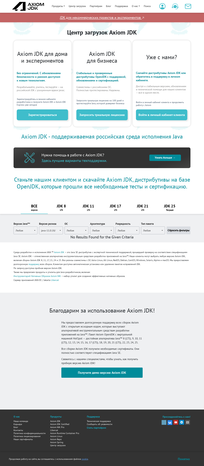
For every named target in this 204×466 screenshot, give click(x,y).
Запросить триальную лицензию (102, 115)
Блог (108, 6)
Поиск (147, 6)
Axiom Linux (56, 436)
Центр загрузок (77, 6)
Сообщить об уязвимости (99, 424)
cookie (85, 459)
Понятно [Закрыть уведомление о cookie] (184, 459)
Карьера (18, 424)
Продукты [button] (57, 6)
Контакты (18, 430)
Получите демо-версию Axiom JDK (102, 373)
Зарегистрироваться (42, 115)
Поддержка (121, 6)
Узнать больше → (165, 157)
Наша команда (21, 421)
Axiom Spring (56, 442)
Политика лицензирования (27, 436)
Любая (19, 230)
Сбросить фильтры (178, 230)
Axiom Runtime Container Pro (64, 433)
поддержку (34, 264)
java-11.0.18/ (48, 230)
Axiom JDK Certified (59, 424)
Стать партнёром (96, 427)
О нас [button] (135, 6)
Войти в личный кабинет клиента (161, 115)
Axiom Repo (56, 439)
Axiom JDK (59, 252)
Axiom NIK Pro (57, 427)
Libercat (55, 280)
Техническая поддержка (99, 421)
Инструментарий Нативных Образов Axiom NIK (37, 276)
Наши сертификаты (23, 439)
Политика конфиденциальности (30, 433)
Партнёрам (96, 6)
